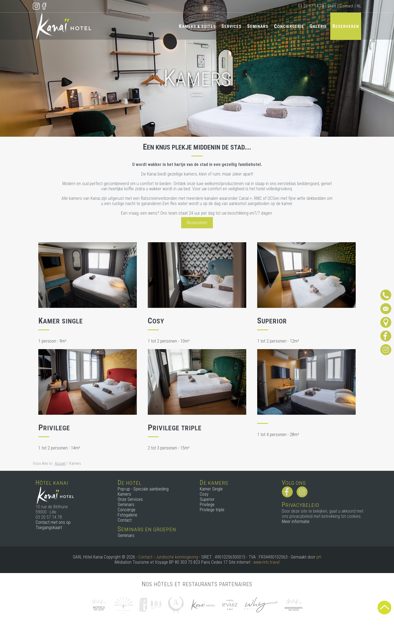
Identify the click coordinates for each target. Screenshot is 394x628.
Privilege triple (212, 509)
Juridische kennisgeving (177, 557)
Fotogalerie (127, 515)
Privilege (207, 504)
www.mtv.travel (266, 562)
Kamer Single (211, 489)
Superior (207, 499)
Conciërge (126, 509)
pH (319, 557)
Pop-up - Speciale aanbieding (143, 489)
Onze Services (130, 499)
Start (332, 6)
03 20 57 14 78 (311, 6)
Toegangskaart (49, 527)
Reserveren (345, 26)
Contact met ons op (53, 522)
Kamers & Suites (197, 26)
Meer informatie (295, 521)
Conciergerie (289, 26)
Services (231, 26)
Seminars (257, 26)
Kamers (124, 494)
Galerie (318, 26)
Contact (347, 6)
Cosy (204, 494)
